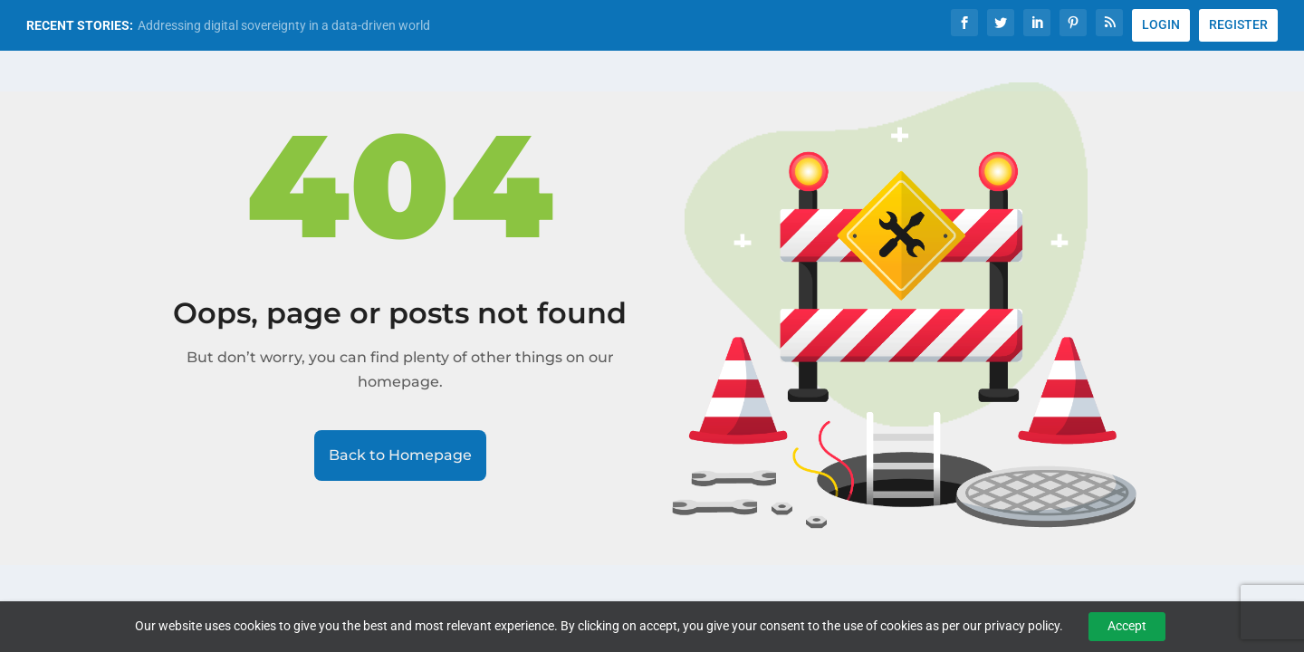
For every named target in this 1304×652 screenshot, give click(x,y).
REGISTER (1238, 24)
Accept (1126, 625)
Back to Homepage (400, 455)
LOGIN (1161, 24)
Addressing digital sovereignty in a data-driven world (284, 25)
